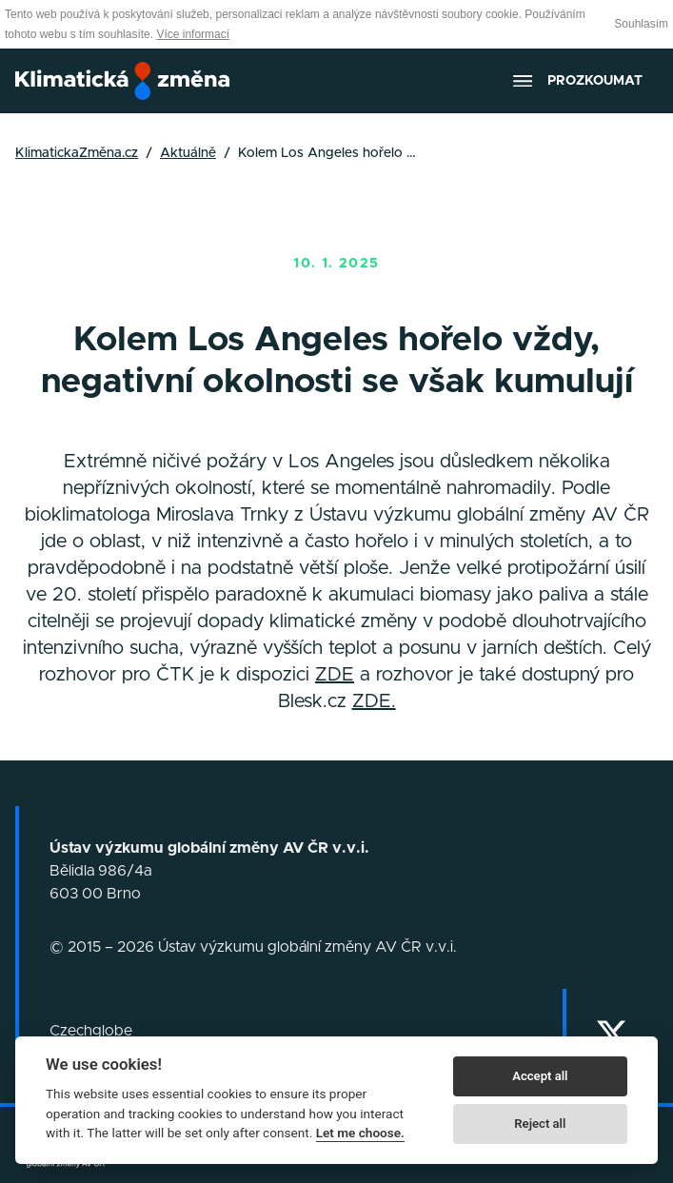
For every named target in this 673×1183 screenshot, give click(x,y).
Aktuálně (188, 153)
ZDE (334, 674)
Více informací (192, 34)
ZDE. (374, 701)
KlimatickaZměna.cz (76, 153)
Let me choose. (360, 1132)
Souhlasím (641, 23)
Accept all (539, 1076)
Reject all (539, 1123)
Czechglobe (90, 1030)
